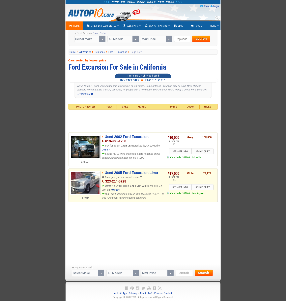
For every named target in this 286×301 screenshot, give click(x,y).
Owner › (106, 149)
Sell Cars (130, 26)
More (213, 25)
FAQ (150, 293)
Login (216, 6)
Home (74, 26)
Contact (168, 293)
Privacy (158, 293)
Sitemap (133, 293)
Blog (179, 26)
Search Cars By (156, 26)
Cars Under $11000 (180, 157)
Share (206, 6)
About (143, 293)
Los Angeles (198, 193)
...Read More (85, 94)
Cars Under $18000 (180, 193)
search (201, 39)
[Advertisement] (143, 120)
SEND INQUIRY (202, 151)
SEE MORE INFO (180, 151)
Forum (197, 26)
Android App (120, 293)
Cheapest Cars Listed (101, 26)
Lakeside (196, 157)
